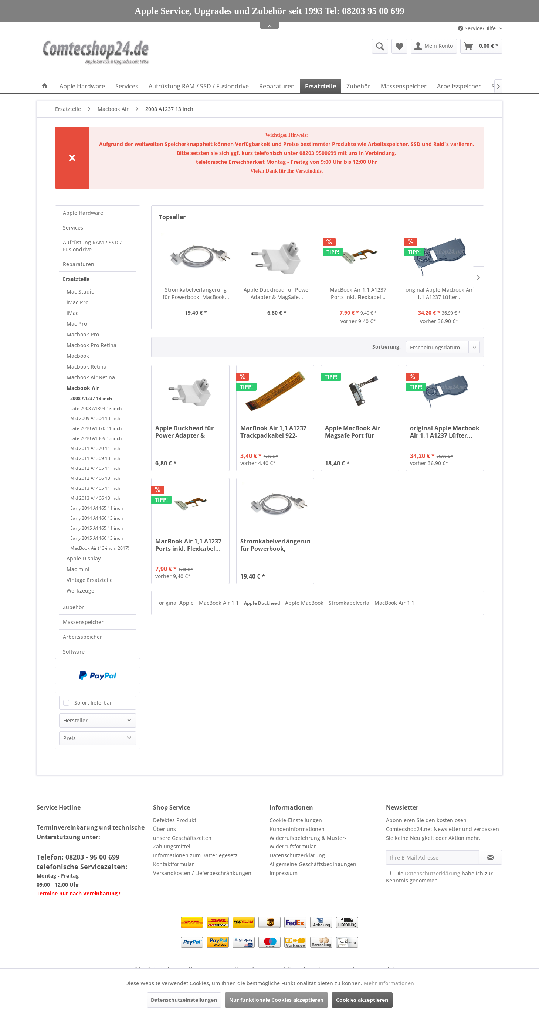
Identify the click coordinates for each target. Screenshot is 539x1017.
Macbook (78, 355)
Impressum (284, 873)
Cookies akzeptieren (362, 999)
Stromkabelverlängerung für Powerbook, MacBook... (196, 293)
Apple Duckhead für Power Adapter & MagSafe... (277, 293)
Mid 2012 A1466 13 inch (95, 478)
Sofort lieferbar (93, 702)
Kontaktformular (173, 864)
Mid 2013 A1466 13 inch (95, 498)
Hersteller (75, 720)
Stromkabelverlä (350, 602)
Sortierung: (386, 346)
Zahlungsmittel (171, 846)
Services (73, 227)
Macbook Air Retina (91, 377)
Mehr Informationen (389, 983)
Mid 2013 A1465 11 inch (95, 488)
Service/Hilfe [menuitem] (477, 28)
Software (74, 651)
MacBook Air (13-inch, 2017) (99, 548)
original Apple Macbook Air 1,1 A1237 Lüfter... (439, 293)
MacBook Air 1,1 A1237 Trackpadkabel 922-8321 (273, 431)
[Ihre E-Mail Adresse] (432, 857)
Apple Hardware (83, 212)
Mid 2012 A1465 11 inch (95, 468)
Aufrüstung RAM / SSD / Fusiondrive (92, 246)
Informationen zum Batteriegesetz (195, 855)
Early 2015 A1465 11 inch (96, 528)
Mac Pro (77, 323)
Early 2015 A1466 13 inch (96, 538)
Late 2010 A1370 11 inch (96, 428)
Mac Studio (80, 291)
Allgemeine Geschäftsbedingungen (313, 864)
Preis (69, 738)
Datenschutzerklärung (297, 855)
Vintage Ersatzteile (90, 579)
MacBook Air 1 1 (219, 602)
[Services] (126, 86)
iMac (72, 312)
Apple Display (84, 558)
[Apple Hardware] (82, 86)
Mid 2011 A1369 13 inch (95, 458)
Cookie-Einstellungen (296, 820)
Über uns (164, 829)
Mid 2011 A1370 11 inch (95, 448)
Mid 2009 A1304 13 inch (95, 418)
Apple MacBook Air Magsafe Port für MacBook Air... (352, 431)
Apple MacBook (305, 602)
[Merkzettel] (399, 46)
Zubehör (73, 607)
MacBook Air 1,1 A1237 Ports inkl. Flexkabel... (358, 293)
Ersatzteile (76, 278)
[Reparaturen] (277, 86)
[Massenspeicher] (404, 86)
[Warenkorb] (481, 46)
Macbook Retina (86, 366)
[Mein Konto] (434, 46)
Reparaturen (78, 264)
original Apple (177, 602)
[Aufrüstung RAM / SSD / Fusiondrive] (198, 86)
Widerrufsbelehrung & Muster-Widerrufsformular (308, 842)
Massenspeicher (83, 622)
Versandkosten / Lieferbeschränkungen (202, 873)
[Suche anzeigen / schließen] (380, 46)
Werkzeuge (80, 590)
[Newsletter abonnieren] (490, 857)
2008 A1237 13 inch (91, 398)
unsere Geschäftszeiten (182, 837)
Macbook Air (83, 387)
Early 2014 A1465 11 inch (96, 508)
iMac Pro (77, 302)
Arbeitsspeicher (82, 636)
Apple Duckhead (262, 603)
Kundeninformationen (297, 829)
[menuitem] (323, 46)
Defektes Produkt (174, 820)
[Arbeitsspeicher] (459, 86)
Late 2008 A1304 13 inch (96, 408)
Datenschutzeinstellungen (184, 999)
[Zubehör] (358, 86)
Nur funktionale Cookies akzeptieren (276, 999)
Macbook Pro (83, 334)
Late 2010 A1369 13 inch (96, 438)
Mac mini (78, 569)
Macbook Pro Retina (91, 345)
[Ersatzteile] (320, 86)
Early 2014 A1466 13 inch (96, 518)
